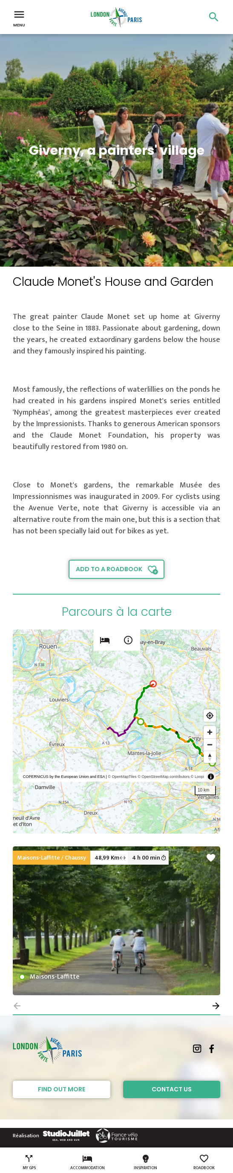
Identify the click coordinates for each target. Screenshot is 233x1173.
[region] (116, 731)
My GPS (29, 1162)
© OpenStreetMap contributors (164, 776)
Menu (19, 18)
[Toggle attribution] (211, 777)
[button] (216, 1006)
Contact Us (172, 1089)
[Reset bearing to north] (210, 757)
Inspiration (145, 1162)
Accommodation (87, 1162)
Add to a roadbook (109, 569)
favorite (211, 858)
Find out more (61, 1089)
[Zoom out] (210, 744)
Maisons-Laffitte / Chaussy (51, 858)
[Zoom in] (210, 732)
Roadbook (204, 1162)
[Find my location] (210, 715)
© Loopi (197, 776)
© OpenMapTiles (122, 776)
